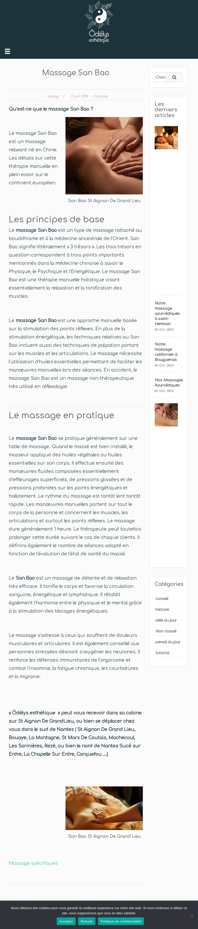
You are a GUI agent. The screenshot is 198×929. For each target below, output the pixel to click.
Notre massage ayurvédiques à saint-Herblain (167, 313)
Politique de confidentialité (121, 921)
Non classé (165, 631)
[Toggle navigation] (7, 51)
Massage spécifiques (33, 863)
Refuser (87, 921)
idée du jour (166, 620)
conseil (161, 599)
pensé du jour (167, 642)
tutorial (162, 653)
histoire (101, 96)
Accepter (66, 921)
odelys (53, 96)
